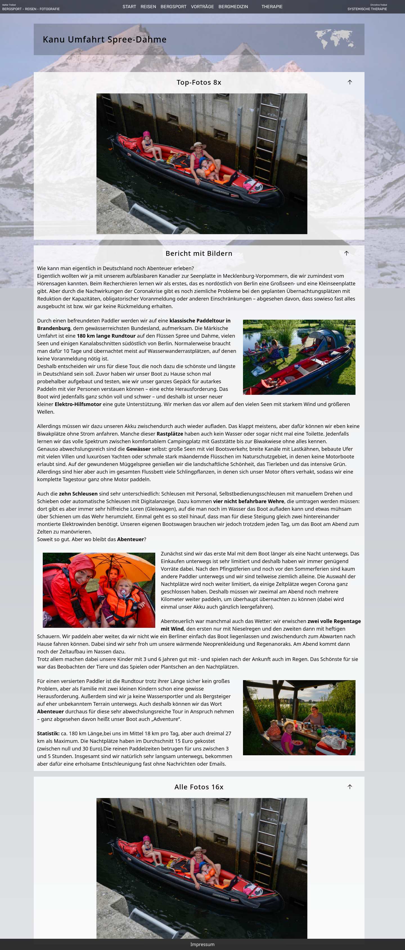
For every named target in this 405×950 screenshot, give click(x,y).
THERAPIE (272, 6)
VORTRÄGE (202, 6)
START (129, 6)
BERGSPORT (173, 6)
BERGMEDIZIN (233, 6)
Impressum (202, 944)
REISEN (148, 6)
